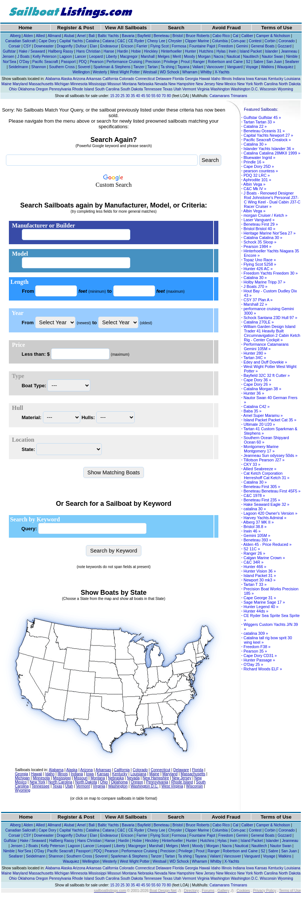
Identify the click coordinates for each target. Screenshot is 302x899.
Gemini (242, 46)
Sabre (259, 62)
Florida (178, 79)
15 (112, 96)
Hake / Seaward (32, 51)
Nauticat (233, 56)
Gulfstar (9, 51)
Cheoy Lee (156, 41)
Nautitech (251, 56)
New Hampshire (181, 84)
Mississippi (97, 84)
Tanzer (138, 67)
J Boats (23, 56)
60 (159, 96)
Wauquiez (285, 67)
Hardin (122, 51)
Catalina (93, 41)
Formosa (179, 46)
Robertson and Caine (225, 62)
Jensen (8, 56)
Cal (235, 36)
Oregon (42, 89)
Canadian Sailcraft (20, 41)
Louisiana (293, 79)
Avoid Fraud (226, 27)
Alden (28, 36)
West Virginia (172, 786)
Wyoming (285, 89)
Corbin (270, 41)
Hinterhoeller (171, 51)
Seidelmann (18, 67)
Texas (167, 89)
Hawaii (204, 79)
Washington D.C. (245, 89)
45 (143, 96)
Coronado (286, 41)
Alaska (66, 79)
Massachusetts (41, 84)
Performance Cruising (124, 62)
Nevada (160, 84)
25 (123, 96)
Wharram (189, 72)
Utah (177, 89)
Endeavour (109, 46)
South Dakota (132, 89)
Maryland (20, 84)
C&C (121, 41)
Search (176, 27)
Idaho (216, 79)
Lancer (80, 56)
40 (138, 96)
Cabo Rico (221, 36)
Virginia (203, 89)
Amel (81, 36)
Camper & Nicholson (273, 36)
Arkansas (94, 79)
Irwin (232, 51)
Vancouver (215, 67)
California (110, 79)
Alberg (15, 36)
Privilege (171, 62)
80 (169, 96)
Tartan (152, 67)
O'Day (24, 62)
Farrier (142, 46)
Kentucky (275, 79)
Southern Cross (61, 67)
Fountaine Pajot (202, 46)
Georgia (191, 79)
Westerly (100, 72)
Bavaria (128, 36)
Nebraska (146, 84)
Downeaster (44, 46)
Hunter (190, 51)
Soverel (84, 67)
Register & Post (75, 27)
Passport (68, 62)
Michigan (61, 84)
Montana (129, 84)
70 (164, 96)
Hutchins (206, 51)
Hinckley (151, 51)
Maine (6, 84)
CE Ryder (136, 41)
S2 (248, 62)
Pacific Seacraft (45, 62)
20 (117, 96)
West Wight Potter (125, 72)
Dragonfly (65, 46)
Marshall (148, 56)
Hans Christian (88, 51)
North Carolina (266, 84)
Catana (108, 41)
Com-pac (238, 41)
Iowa (250, 79)
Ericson (127, 46)
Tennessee (153, 89)
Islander (271, 51)
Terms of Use (276, 27)
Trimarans (239, 96)
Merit (176, 56)
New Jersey (205, 84)
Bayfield (144, 36)
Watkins (267, 67)
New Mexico (226, 84)
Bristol (177, 36)
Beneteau (162, 36)
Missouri (114, 84)
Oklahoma (26, 89)
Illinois (226, 79)
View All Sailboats (126, 27)
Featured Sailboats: (261, 109)
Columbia (220, 41)
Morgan (204, 56)
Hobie (136, 51)
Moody (189, 56)
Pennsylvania (60, 89)
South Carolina (107, 89)
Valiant (198, 67)
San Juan (274, 62)
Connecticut (145, 79)
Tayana (183, 67)
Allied (40, 36)
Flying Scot (159, 46)
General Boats (263, 46)
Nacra (219, 56)
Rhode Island (83, 89)
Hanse (109, 51)
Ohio (13, 89)
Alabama (52, 79)
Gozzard (285, 46)
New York (245, 84)
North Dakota (290, 84)
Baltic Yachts (108, 36)
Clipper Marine (197, 41)
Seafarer (292, 62)
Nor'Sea (9, 62)
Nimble (292, 56)
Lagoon (66, 56)
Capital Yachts (71, 41)
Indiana (239, 79)
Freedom (225, 46)
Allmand (54, 36)
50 (148, 96)
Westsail (150, 72)
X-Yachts (222, 72)
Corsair (14, 46)
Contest (255, 41)
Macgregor (129, 56)
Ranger (199, 62)
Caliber (247, 36)
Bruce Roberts (197, 36)
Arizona (79, 79)
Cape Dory (47, 41)
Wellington (81, 72)
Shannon (38, 67)
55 (153, 96)
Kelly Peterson (44, 56)
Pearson (96, 62)
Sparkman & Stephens (111, 67)
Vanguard (235, 67)
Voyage (252, 67)
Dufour (81, 46)
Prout (185, 62)
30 (127, 96)
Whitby (206, 72)
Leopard (96, 56)
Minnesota (78, 84)
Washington (220, 89)
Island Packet (250, 51)
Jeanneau (289, 51)
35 (133, 96)
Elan (93, 46)
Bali (91, 36)
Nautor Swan (272, 56)
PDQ (83, 62)
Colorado (126, 79)
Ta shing (167, 67)
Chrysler (175, 41)
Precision (153, 62)
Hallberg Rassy (60, 51)
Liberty (111, 56)
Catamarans (219, 96)
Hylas (221, 51)
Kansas (261, 79)
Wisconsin (268, 89)
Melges (164, 56)
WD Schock (169, 72)
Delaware (163, 79)
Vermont (189, 89)
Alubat (69, 36)
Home (25, 27)
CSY (27, 46)
